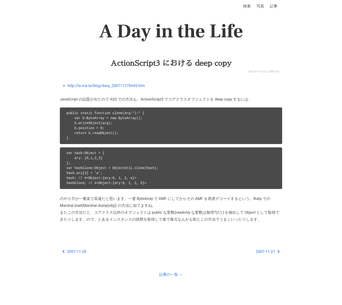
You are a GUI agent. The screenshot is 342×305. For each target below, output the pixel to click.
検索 (247, 6)
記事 (273, 6)
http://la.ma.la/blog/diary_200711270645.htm (106, 85)
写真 (260, 6)
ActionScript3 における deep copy (171, 63)
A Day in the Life (171, 31)
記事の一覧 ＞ (171, 274)
